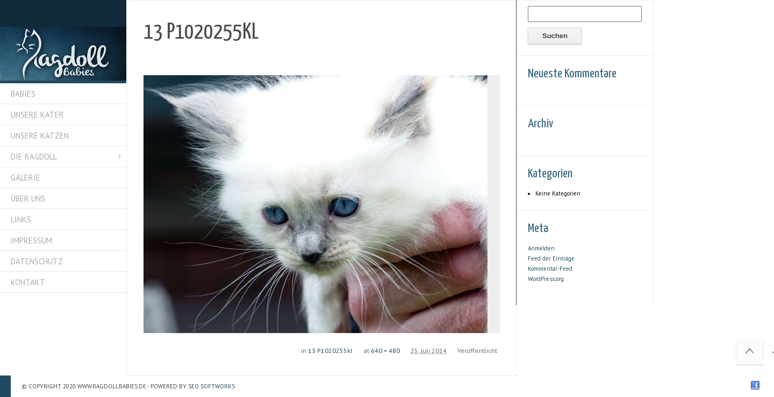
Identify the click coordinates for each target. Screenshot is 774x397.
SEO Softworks (211, 386)
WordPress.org (546, 279)
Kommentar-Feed (550, 268)
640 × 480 (385, 351)
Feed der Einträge (551, 258)
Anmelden (541, 248)
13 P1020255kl (330, 351)
